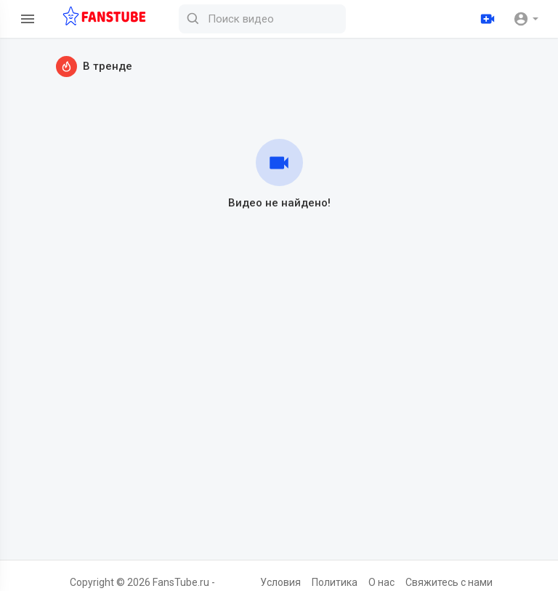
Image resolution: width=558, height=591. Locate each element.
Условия (280, 582)
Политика (334, 582)
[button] (525, 19)
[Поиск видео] (262, 18)
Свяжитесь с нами (449, 582)
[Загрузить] (487, 19)
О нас (381, 582)
